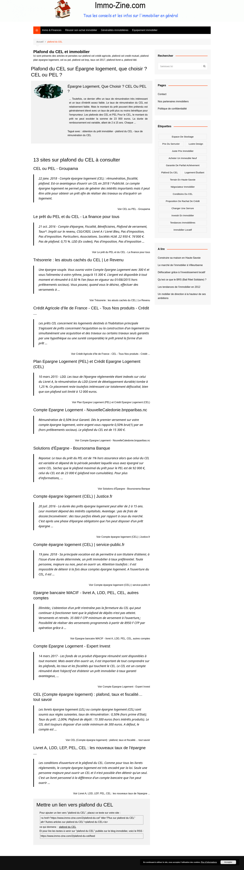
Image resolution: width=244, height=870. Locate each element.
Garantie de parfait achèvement (182, 165)
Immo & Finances (51, 30)
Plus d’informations (209, 862)
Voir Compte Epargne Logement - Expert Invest (124, 686)
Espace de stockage (183, 136)
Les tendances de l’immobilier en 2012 (179, 287)
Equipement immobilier (144, 30)
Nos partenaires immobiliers (173, 101)
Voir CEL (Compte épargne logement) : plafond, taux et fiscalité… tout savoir (108, 740)
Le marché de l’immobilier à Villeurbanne (180, 265)
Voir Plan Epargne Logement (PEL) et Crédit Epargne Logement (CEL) (111, 402)
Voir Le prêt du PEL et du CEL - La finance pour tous (121, 252)
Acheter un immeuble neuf (183, 158)
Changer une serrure (182, 208)
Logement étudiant (194, 172)
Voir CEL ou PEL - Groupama (133, 209)
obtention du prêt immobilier (97, 131)
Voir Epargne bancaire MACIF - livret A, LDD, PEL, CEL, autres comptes (110, 638)
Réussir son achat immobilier (81, 30)
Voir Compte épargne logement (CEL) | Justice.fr (123, 537)
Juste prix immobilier (182, 151)
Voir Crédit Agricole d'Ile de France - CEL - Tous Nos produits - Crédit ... (110, 354)
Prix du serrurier (171, 143)
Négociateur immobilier (183, 186)
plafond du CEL (123, 131)
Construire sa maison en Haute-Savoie (179, 257)
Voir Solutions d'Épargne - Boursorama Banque (124, 488)
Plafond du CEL (169, 172)
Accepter (228, 862)
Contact (162, 94)
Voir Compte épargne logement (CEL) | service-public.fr (119, 585)
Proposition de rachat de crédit (183, 201)
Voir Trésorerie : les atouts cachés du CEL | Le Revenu (119, 300)
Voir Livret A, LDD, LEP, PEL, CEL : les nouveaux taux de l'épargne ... (111, 793)
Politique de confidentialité (172, 108)
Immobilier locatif (183, 229)
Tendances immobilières (182, 222)
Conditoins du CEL (183, 194)
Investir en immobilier (182, 215)
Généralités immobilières (114, 30)
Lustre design (196, 143)
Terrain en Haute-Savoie (182, 179)
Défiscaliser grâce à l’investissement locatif (181, 272)
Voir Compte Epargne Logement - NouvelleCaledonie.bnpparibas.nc (112, 440)
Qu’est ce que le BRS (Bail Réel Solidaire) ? (182, 279)
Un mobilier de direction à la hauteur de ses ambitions (182, 296)
